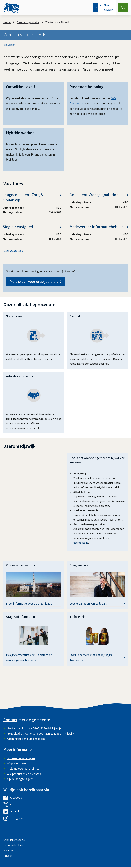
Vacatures (9, 850)
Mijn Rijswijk (108, 7)
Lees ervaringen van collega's (97, 604)
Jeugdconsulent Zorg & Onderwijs (32, 197)
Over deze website (14, 840)
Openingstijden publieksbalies (26, 739)
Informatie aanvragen (21, 758)
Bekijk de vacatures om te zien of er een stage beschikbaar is (33, 657)
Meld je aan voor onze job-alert (35, 281)
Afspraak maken (17, 763)
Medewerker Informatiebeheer (99, 226)
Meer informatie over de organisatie (33, 604)
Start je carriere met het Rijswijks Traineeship (97, 657)
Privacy (7, 856)
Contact (10, 720)
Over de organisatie (28, 22)
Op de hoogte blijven (20, 779)
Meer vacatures (12, 251)
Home (7, 22)
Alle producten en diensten (24, 774)
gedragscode (80, 543)
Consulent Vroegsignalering (99, 194)
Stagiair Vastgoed (32, 226)
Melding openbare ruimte (23, 769)
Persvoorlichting (13, 845)
